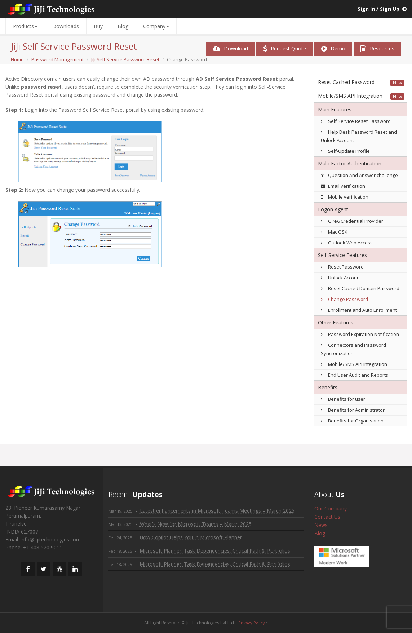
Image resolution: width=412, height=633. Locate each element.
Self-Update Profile (345, 151)
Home (17, 59)
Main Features (334, 109)
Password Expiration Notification (360, 334)
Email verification (343, 186)
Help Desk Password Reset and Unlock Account (359, 136)
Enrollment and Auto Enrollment (359, 310)
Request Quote (284, 48)
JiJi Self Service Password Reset (125, 59)
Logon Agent (333, 209)
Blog (123, 26)
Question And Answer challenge (359, 175)
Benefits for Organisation (352, 420)
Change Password (344, 299)
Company (156, 26)
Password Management (57, 59)
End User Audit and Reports (354, 375)
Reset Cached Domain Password (360, 288)
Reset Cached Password (346, 82)
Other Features (335, 322)
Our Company (330, 508)
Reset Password (342, 267)
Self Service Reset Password (356, 121)
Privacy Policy (251, 622)
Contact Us (327, 516)
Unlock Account (341, 277)
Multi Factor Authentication (349, 163)
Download (230, 48)
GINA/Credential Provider (352, 221)
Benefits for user (343, 399)
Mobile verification (344, 197)
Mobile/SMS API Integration (350, 95)
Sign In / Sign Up (378, 8)
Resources (377, 48)
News (321, 525)
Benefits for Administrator (353, 410)
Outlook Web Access (347, 242)
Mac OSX (334, 232)
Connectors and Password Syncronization (353, 349)
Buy (98, 26)
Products (25, 26)
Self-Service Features (342, 255)
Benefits (327, 387)
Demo (333, 48)
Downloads (65, 26)
